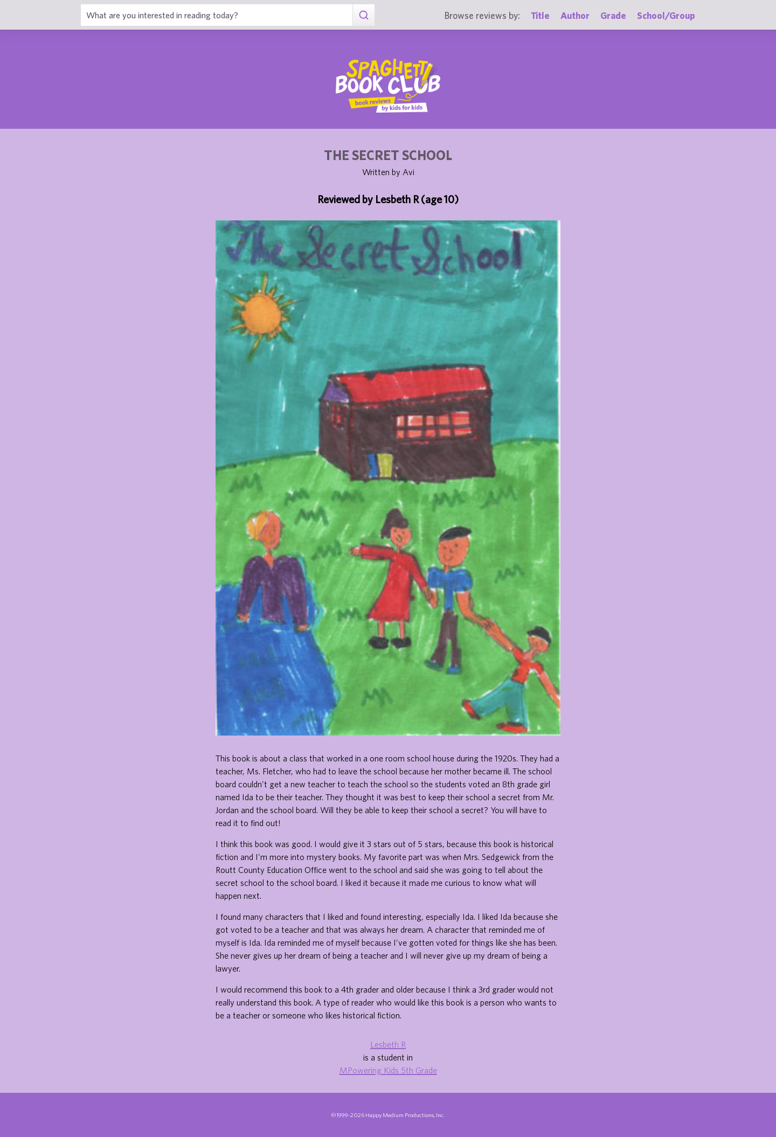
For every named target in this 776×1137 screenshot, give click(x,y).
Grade (613, 15)
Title (540, 15)
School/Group (666, 15)
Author (575, 15)
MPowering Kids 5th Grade (388, 1070)
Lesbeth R (388, 1044)
